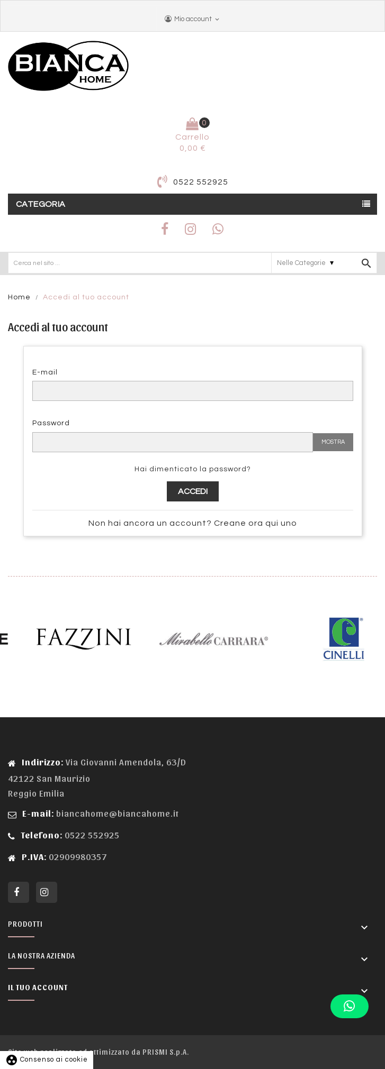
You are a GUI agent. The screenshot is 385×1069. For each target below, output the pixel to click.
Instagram (46, 892)
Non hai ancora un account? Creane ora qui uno (192, 523)
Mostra (333, 442)
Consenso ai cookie (46, 1059)
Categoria (41, 204)
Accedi (193, 491)
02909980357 (77, 856)
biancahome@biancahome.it (117, 813)
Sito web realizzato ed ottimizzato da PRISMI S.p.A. (98, 1051)
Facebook (18, 892)
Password (51, 423)
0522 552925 (200, 182)
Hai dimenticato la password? (193, 469)
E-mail (45, 372)
